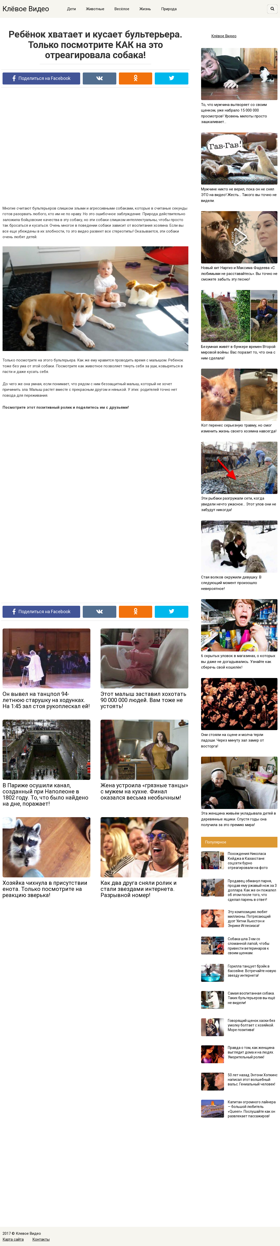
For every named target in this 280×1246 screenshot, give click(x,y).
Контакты (41, 1239)
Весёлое (122, 9)
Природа (169, 9)
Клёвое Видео (26, 9)
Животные (95, 9)
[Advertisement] (95, 146)
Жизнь (145, 9)
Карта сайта (13, 1239)
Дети (71, 9)
